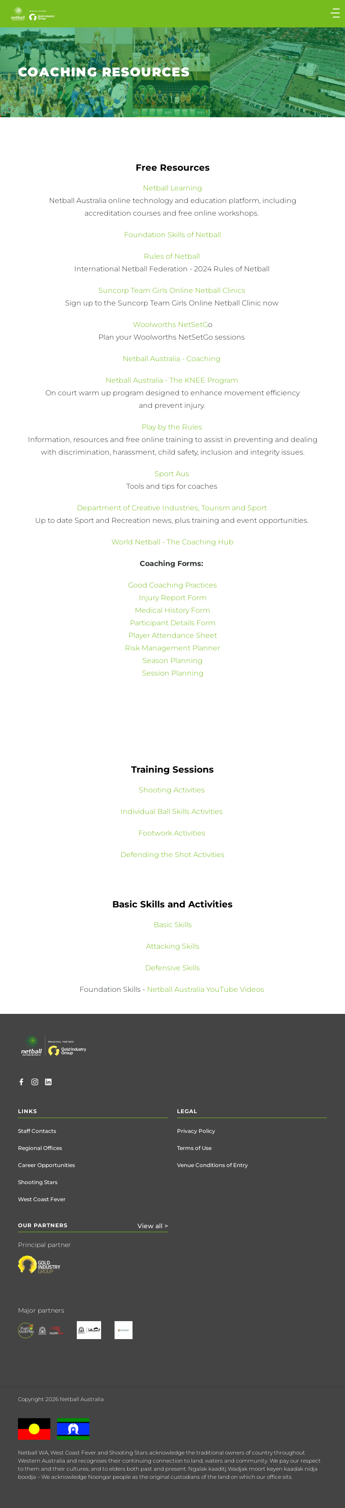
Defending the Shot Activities (172, 854)
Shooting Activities (173, 790)
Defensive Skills (172, 968)
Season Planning (172, 660)
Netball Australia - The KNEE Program (173, 380)
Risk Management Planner (172, 648)
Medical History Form (172, 610)
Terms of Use (194, 1148)
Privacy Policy (196, 1131)
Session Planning (172, 673)
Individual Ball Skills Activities (172, 811)
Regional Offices (40, 1148)
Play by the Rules (173, 427)
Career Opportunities (46, 1165)
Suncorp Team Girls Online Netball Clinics (172, 290)
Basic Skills (173, 924)
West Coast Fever (42, 1199)
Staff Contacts (37, 1131)
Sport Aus (173, 473)
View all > (152, 1226)
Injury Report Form (173, 597)
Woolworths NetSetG (170, 324)
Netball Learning (172, 188)
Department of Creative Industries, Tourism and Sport (173, 508)
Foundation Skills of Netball (172, 234)
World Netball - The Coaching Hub (172, 542)
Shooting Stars (38, 1182)
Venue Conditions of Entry (212, 1165)
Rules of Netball (173, 256)
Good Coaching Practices (172, 585)
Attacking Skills (172, 946)
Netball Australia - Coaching (172, 358)
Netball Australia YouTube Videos (205, 989)
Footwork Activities (172, 833)
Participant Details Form (173, 623)
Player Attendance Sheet (172, 635)
